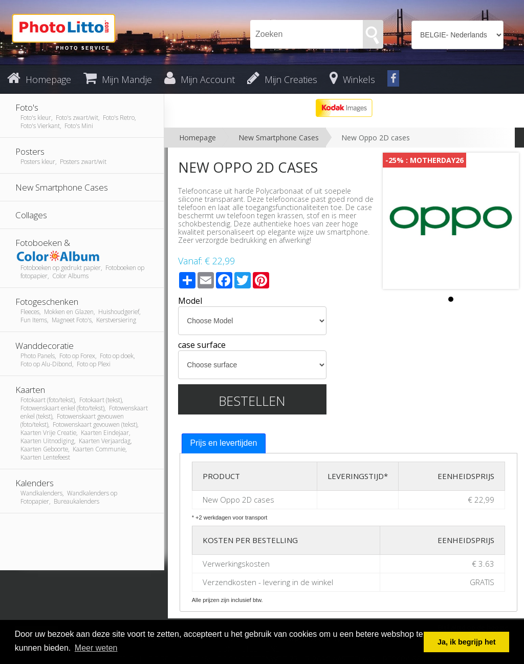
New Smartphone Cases (278, 137)
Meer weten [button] (96, 648)
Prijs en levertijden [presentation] (223, 443)
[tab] (224, 443)
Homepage (197, 137)
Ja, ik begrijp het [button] (467, 642)
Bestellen (252, 400)
